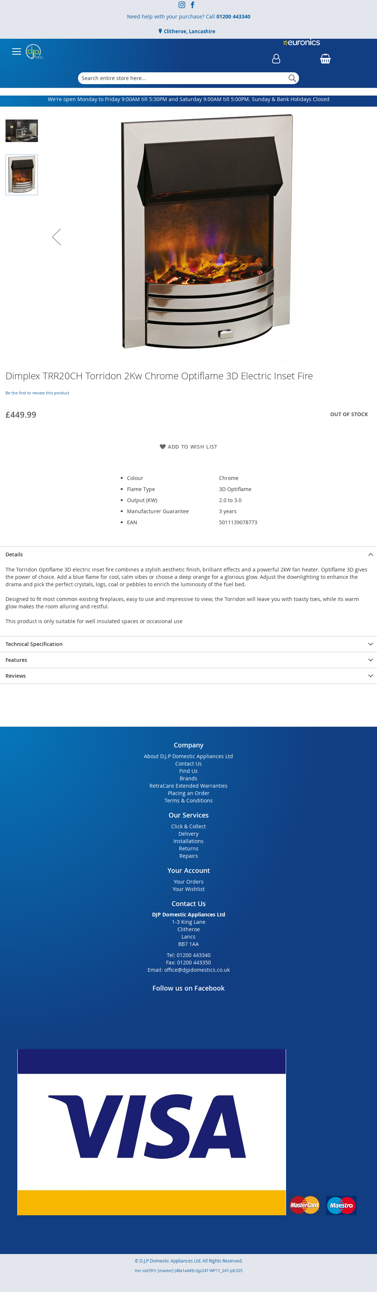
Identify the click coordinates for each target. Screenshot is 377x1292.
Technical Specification (34, 643)
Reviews (16, 675)
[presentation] (188, 554)
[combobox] (188, 78)
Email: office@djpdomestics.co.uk (189, 969)
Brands (188, 778)
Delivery (188, 833)
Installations (188, 840)
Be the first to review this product (37, 392)
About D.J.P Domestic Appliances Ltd (188, 756)
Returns (188, 848)
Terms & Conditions (189, 800)
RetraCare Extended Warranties (188, 785)
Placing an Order (188, 793)
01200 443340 (233, 16)
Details (14, 554)
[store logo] (34, 52)
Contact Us (188, 763)
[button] (56, 237)
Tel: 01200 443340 (189, 954)
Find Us (188, 770)
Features (16, 659)
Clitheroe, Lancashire (189, 31)
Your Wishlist (189, 888)
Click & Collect (188, 826)
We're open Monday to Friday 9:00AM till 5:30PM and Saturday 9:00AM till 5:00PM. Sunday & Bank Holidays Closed (189, 99)
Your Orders (189, 881)
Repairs (188, 855)
